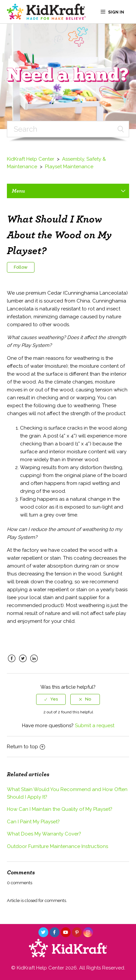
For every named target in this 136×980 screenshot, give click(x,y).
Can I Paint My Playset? (33, 822)
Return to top (26, 747)
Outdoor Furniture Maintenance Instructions (57, 846)
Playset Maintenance (69, 167)
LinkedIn (34, 663)
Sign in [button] (116, 12)
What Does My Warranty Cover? (44, 834)
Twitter (23, 663)
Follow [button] (21, 267)
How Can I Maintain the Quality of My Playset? (59, 809)
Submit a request (94, 725)
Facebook (12, 663)
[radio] (51, 699)
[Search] (68, 129)
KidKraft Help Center (30, 159)
